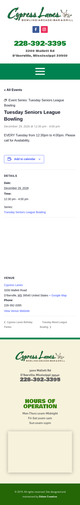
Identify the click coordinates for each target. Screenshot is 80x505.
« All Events (13, 90)
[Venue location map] (40, 246)
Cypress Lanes (13, 285)
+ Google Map (58, 295)
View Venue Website (17, 311)
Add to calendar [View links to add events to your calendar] (24, 159)
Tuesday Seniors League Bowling (25, 212)
